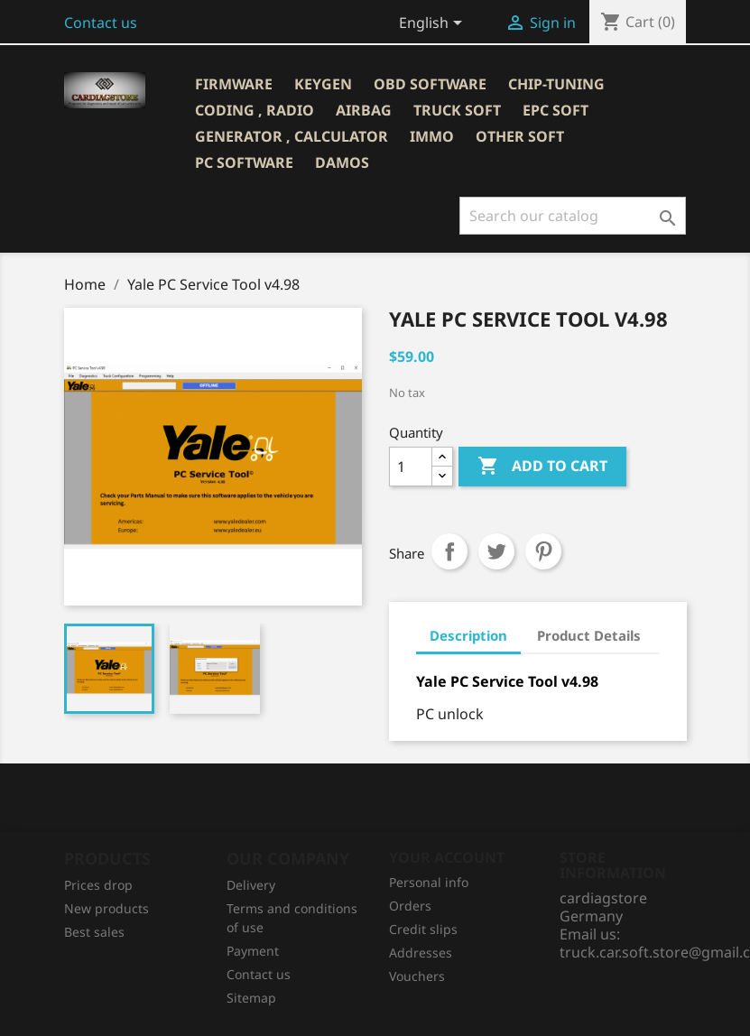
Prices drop (98, 884)
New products (106, 908)
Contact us (100, 22)
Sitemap (251, 997)
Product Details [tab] (589, 635)
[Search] (572, 216)
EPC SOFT (555, 110)
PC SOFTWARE (244, 162)
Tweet (496, 551)
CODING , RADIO (254, 110)
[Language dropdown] (433, 24)
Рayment (253, 950)
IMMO (432, 136)
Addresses (420, 952)
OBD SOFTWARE (430, 84)
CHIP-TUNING (556, 84)
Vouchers (417, 976)
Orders (410, 905)
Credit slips (423, 929)
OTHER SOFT (520, 136)
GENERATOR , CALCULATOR (291, 136)
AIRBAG (364, 110)
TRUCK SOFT (457, 110)
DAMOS (342, 162)
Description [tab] (468, 635)
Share (449, 551)
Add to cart (542, 466)
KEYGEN (323, 84)
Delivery (251, 884)
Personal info (428, 882)
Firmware (234, 84)
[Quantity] (410, 466)
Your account (447, 857)
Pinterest (543, 551)
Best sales (94, 931)
